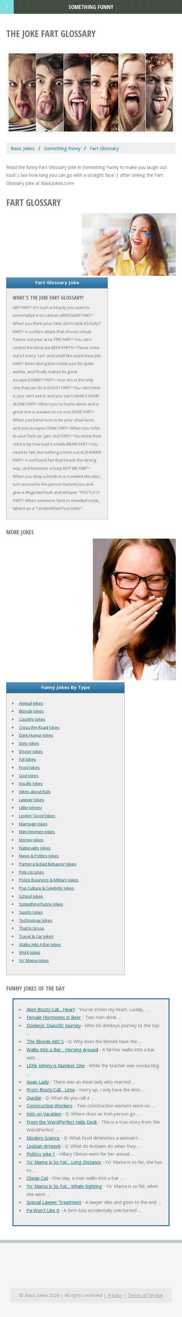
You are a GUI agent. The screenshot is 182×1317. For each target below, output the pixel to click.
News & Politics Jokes (39, 856)
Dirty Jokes (29, 743)
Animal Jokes (31, 703)
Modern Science (43, 1138)
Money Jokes (31, 840)
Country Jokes (32, 719)
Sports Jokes (31, 912)
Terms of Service (145, 1295)
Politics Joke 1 (41, 1154)
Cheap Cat (37, 1178)
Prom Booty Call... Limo (51, 1089)
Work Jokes (29, 952)
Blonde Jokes (31, 711)
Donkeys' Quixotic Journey (54, 1025)
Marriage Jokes (33, 824)
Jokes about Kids (35, 791)
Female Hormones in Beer (54, 1017)
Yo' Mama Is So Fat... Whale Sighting (64, 1186)
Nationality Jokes (35, 848)
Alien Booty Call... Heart (51, 1009)
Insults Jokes (31, 783)
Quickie (34, 1098)
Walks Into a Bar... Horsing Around (62, 1049)
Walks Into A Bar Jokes (40, 944)
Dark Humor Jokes (36, 735)
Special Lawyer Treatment (54, 1202)
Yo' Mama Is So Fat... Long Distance (64, 1162)
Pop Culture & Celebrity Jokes (46, 888)
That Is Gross (31, 928)
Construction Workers (50, 1105)
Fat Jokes (27, 759)
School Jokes (31, 896)
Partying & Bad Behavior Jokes (47, 864)
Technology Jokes (35, 920)
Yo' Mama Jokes (34, 960)
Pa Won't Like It (43, 1210)
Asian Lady (38, 1082)
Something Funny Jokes (41, 904)
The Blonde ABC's (45, 1041)
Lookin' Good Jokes (37, 815)
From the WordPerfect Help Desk (62, 1122)
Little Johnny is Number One (56, 1065)
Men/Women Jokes (37, 831)
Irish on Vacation (44, 1114)
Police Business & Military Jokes (48, 880)
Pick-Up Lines (31, 872)
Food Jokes (29, 767)
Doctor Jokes (31, 751)
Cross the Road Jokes (39, 727)
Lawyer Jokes (31, 799)
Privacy (115, 1295)
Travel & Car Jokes (36, 936)
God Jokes (28, 775)
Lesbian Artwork (44, 1146)
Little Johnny (30, 807)
